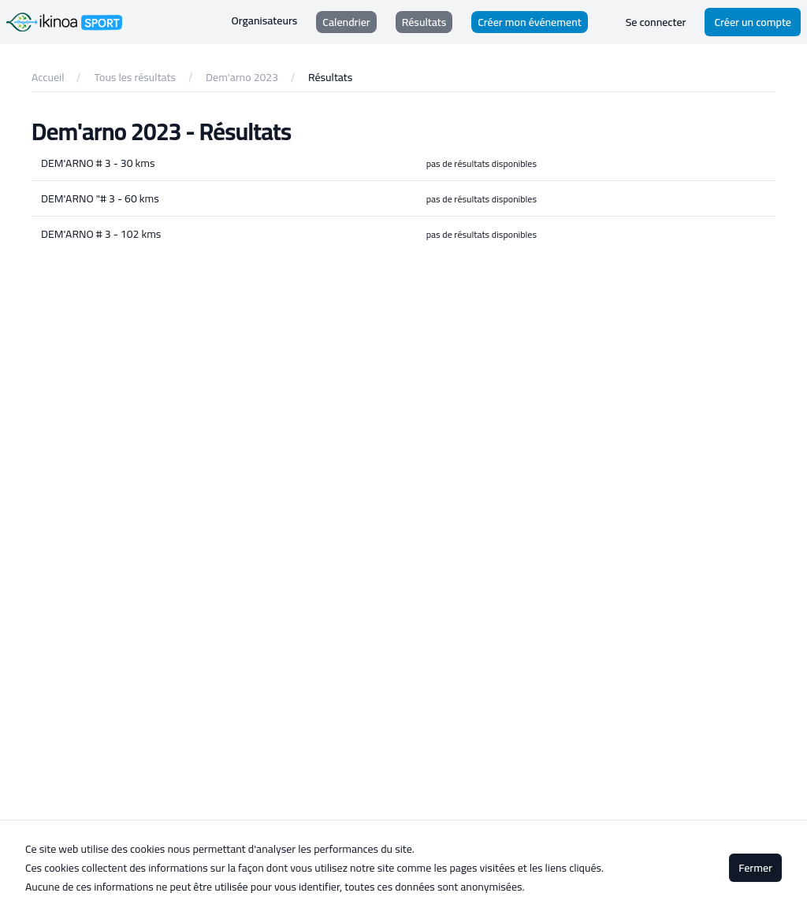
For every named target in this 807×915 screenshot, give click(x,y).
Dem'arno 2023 (242, 77)
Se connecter (656, 22)
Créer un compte (752, 22)
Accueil (48, 77)
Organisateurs (265, 21)
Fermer (755, 868)
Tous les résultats (135, 77)
